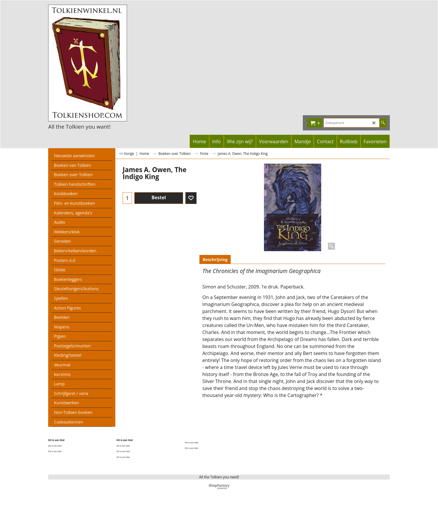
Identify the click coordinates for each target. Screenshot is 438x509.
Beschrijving (215, 259)
